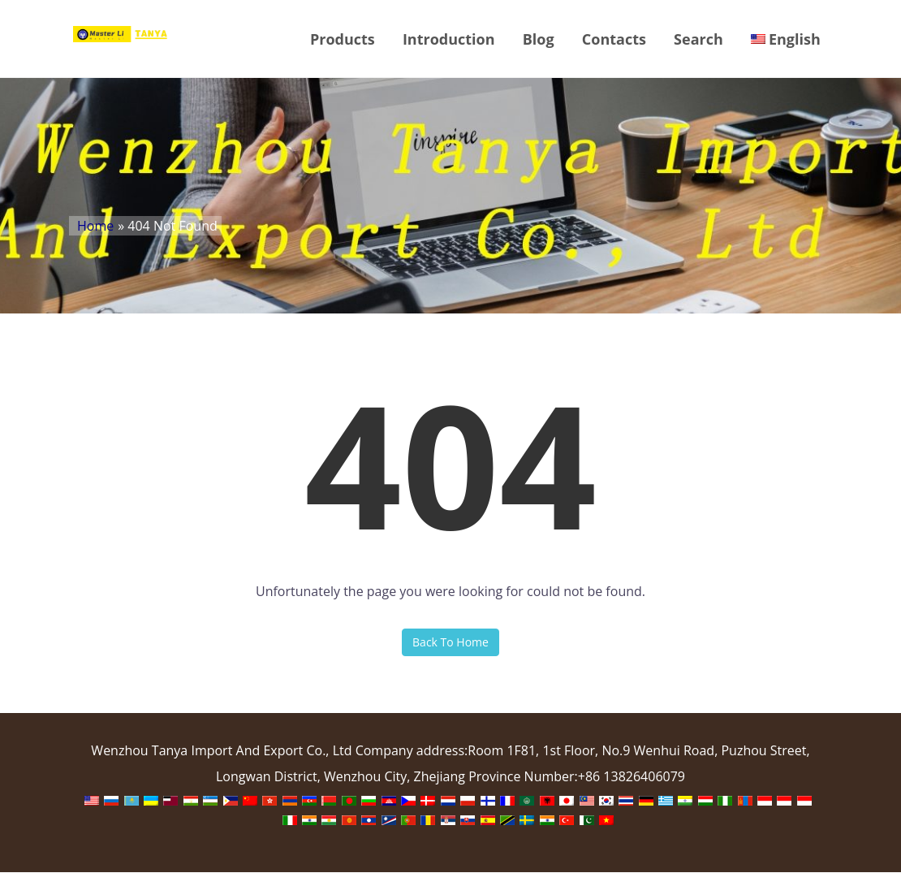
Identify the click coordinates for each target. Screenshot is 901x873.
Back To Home (450, 642)
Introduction (448, 39)
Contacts (613, 39)
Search (697, 39)
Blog (538, 39)
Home (95, 227)
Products (341, 39)
